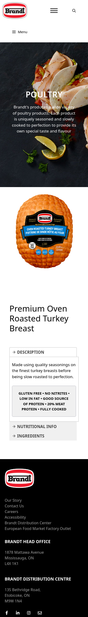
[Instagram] (29, 613)
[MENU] (54, 10)
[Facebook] (7, 613)
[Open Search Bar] (74, 10)
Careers (11, 511)
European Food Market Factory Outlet (38, 528)
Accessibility (15, 517)
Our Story (13, 500)
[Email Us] (40, 613)
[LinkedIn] (18, 613)
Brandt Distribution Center (28, 522)
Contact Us (14, 506)
